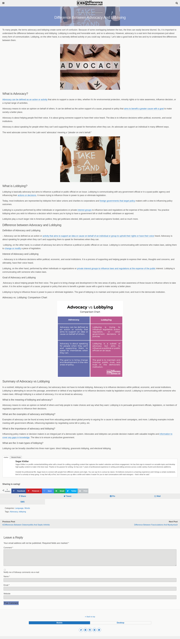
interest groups (84, 210)
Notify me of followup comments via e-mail (21, 575)
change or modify (13, 248)
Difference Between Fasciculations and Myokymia (155, 525)
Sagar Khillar (22, 461)
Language (19, 508)
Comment (8, 548)
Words (27, 508)
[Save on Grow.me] (48, 491)
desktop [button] (120, 626)
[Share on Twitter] (71, 491)
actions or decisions (27, 195)
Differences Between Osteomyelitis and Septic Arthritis (27, 525)
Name (7, 579)
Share (23, 496)
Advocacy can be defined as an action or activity (24, 99)
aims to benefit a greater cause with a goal (144, 108)
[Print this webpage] (83, 491)
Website (7, 596)
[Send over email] (59, 491)
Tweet (68, 496)
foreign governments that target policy (117, 201)
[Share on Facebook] (18, 491)
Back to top (91, 619)
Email (7, 588)
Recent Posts (16, 457)
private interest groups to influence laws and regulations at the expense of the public (116, 268)
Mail (159, 496)
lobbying (22, 512)
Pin (113, 496)
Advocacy (14, 512)
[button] (81, 633)
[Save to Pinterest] (34, 491)
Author (6, 457)
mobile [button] (59, 626)
